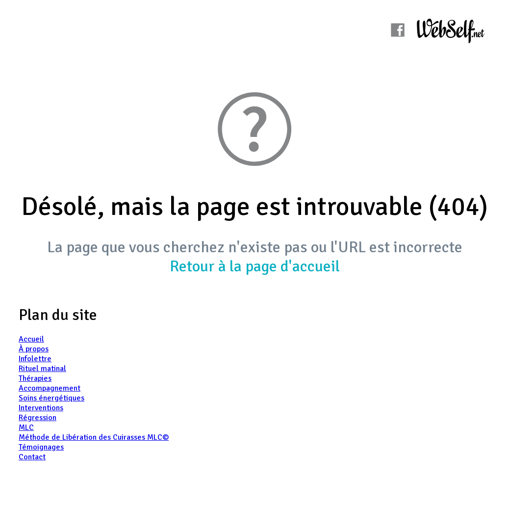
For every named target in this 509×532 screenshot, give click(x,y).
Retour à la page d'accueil (255, 266)
